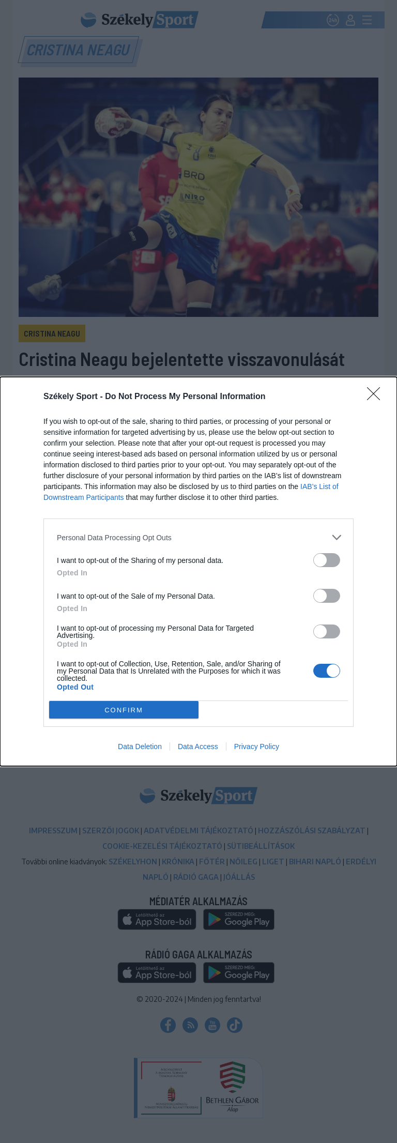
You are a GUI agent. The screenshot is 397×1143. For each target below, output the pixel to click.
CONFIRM (123, 710)
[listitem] (198, 537)
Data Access (198, 746)
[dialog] (198, 571)
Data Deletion (140, 746)
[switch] (326, 560)
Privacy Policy (256, 746)
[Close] (377, 397)
